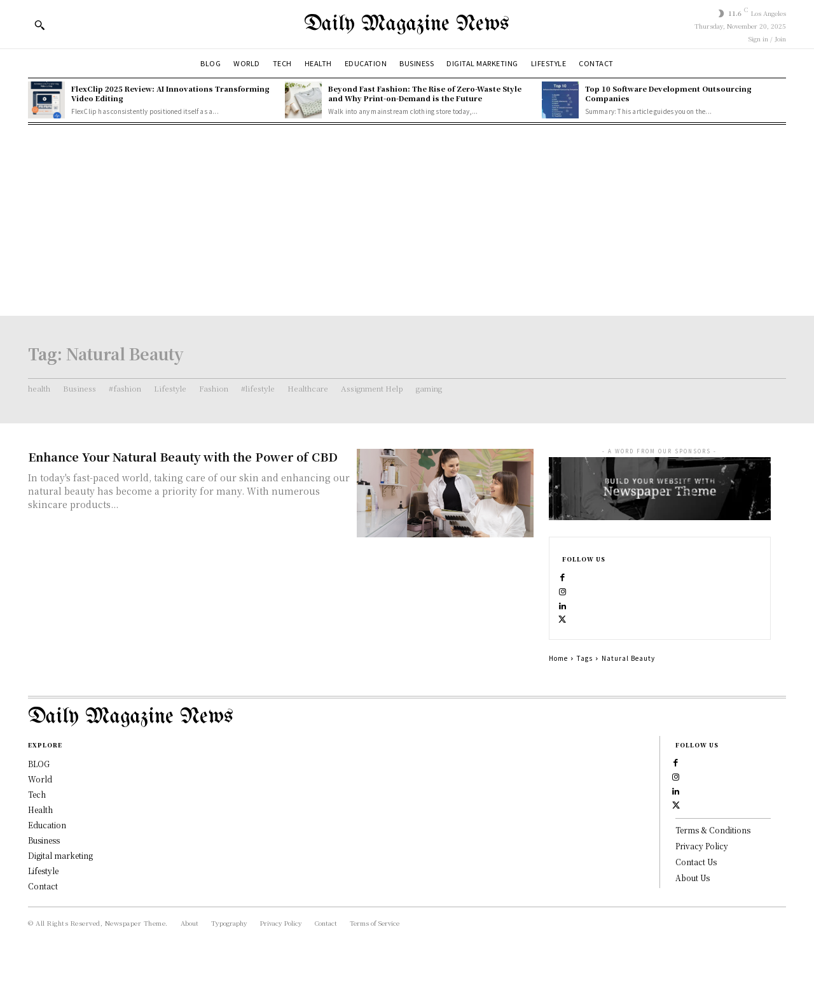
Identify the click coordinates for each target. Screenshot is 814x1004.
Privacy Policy (701, 897)
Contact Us (696, 912)
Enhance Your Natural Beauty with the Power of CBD (183, 456)
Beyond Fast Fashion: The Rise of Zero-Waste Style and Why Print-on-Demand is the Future (424, 93)
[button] (39, 24)
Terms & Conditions (712, 881)
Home (558, 683)
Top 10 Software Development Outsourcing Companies (668, 93)
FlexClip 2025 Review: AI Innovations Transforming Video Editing (170, 93)
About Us (692, 928)
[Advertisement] (407, 220)
